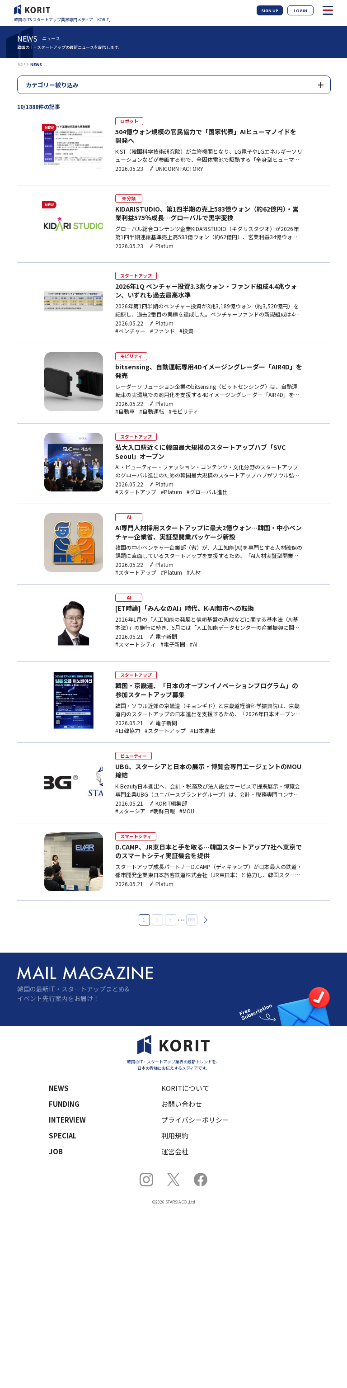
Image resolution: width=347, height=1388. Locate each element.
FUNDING (64, 1103)
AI (129, 517)
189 (192, 919)
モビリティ (131, 356)
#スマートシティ (135, 644)
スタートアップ (136, 275)
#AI (193, 644)
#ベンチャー (130, 331)
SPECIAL (62, 1135)
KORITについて (185, 1088)
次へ (203, 919)
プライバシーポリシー (195, 1119)
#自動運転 (151, 411)
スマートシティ (135, 836)
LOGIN (300, 11)
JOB (56, 1151)
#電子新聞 (172, 644)
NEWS (59, 1088)
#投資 (186, 331)
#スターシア (130, 811)
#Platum (171, 492)
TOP (21, 64)
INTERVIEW (67, 1119)
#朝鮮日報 (162, 811)
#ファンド (162, 331)
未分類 (129, 198)
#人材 (194, 572)
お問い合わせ (181, 1103)
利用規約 (174, 1135)
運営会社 (174, 1151)
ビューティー (133, 755)
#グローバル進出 (207, 492)
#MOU (186, 811)
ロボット (129, 121)
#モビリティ (183, 411)
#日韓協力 (127, 730)
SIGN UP (269, 11)
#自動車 (125, 411)
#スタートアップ (135, 492)
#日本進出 (202, 730)
